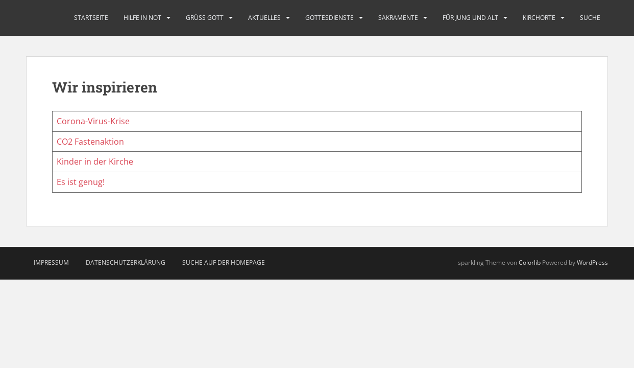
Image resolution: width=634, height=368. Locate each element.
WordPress (592, 262)
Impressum (51, 262)
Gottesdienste (329, 17)
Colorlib (530, 262)
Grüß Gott (205, 17)
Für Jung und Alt (470, 17)
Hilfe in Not (142, 17)
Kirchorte (539, 17)
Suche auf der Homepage (223, 262)
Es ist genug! (81, 182)
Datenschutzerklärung (125, 262)
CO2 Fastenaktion (90, 141)
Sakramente (398, 17)
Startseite (91, 17)
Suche (590, 17)
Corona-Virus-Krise (93, 121)
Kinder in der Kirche (95, 161)
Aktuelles (264, 17)
